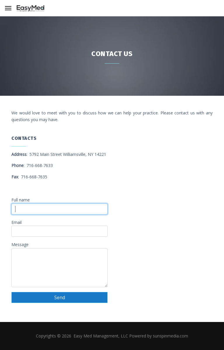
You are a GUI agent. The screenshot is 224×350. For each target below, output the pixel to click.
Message (20, 244)
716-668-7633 (40, 165)
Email (16, 222)
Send (59, 297)
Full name (20, 200)
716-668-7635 (34, 177)
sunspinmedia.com (170, 336)
